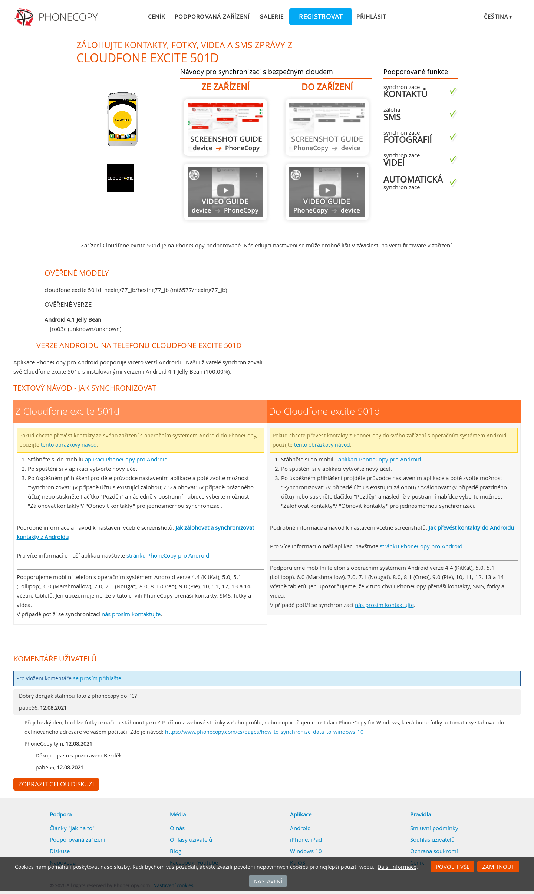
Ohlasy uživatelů (191, 839)
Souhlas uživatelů (432, 839)
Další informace (397, 867)
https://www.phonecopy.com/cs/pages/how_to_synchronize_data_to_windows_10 (264, 732)
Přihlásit (371, 16)
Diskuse (60, 851)
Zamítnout (498, 866)
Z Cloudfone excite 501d (225, 127)
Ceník (156, 16)
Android (300, 828)
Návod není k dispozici (225, 192)
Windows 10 (306, 851)
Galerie (271, 16)
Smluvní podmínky (434, 828)
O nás (177, 828)
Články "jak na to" (72, 828)
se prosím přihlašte (97, 678)
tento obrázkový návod (69, 444)
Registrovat (321, 17)
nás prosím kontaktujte (131, 614)
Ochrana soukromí (434, 851)
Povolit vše (452, 866)
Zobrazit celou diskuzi (56, 784)
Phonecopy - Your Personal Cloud (57, 17)
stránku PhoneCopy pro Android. (168, 555)
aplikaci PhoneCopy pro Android (126, 459)
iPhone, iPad (306, 839)
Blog (175, 851)
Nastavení (268, 881)
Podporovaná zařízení (212, 16)
